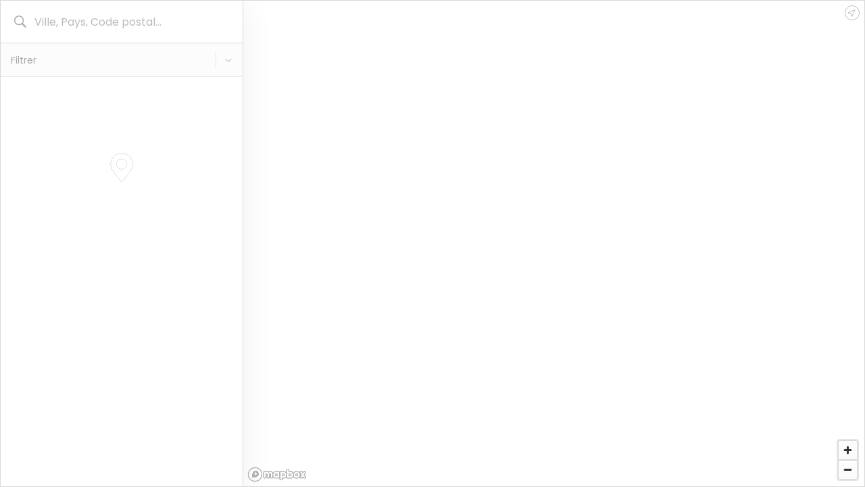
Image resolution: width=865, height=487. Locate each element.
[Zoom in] (848, 450)
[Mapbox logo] (277, 474)
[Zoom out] (848, 470)
